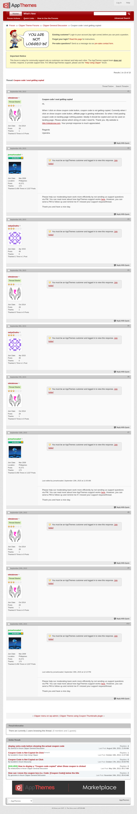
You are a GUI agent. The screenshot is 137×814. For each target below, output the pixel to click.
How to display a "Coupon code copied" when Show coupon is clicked (52, 766)
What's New (30, 13)
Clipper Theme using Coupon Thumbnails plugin (81, 716)
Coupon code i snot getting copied (29, 80)
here (103, 199)
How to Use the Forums (47, 18)
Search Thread (121, 86)
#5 (128, 326)
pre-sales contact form (104, 43)
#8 (128, 512)
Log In (119, 3)
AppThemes (124, 800)
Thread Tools (107, 86)
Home (16, 13)
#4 (128, 270)
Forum (12, 25)
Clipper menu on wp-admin (46, 716)
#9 (128, 568)
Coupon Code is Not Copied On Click (26, 753)
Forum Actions (13, 18)
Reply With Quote (121, 143)
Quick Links (29, 18)
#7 (128, 432)
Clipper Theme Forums (29, 25)
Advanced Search (122, 18)
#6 (128, 377)
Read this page (75, 39)
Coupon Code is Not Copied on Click (25, 759)
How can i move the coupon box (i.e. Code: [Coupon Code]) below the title (43, 773)
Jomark (47, 752)
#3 (128, 219)
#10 (128, 624)
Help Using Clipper (93, 63)
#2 (128, 148)
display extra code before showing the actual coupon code (36, 746)
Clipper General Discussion (55, 25)
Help (128, 3)
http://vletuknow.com (51, 123)
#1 (128, 91)
